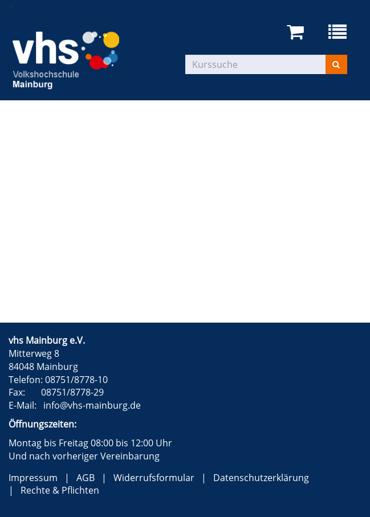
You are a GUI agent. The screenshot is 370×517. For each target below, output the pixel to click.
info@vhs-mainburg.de (92, 405)
